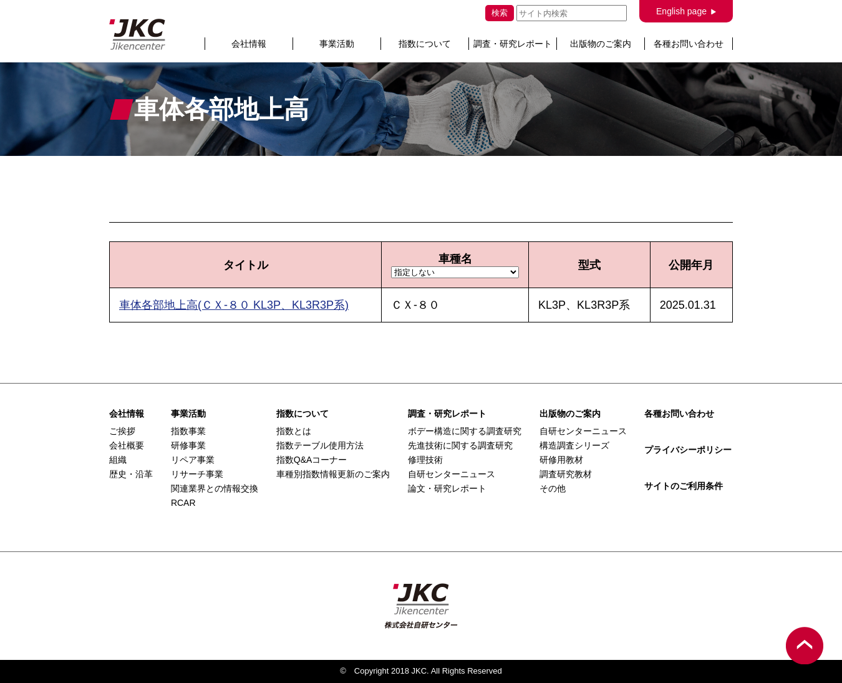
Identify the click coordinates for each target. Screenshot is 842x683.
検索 (499, 12)
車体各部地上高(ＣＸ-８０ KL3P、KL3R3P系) (234, 305)
